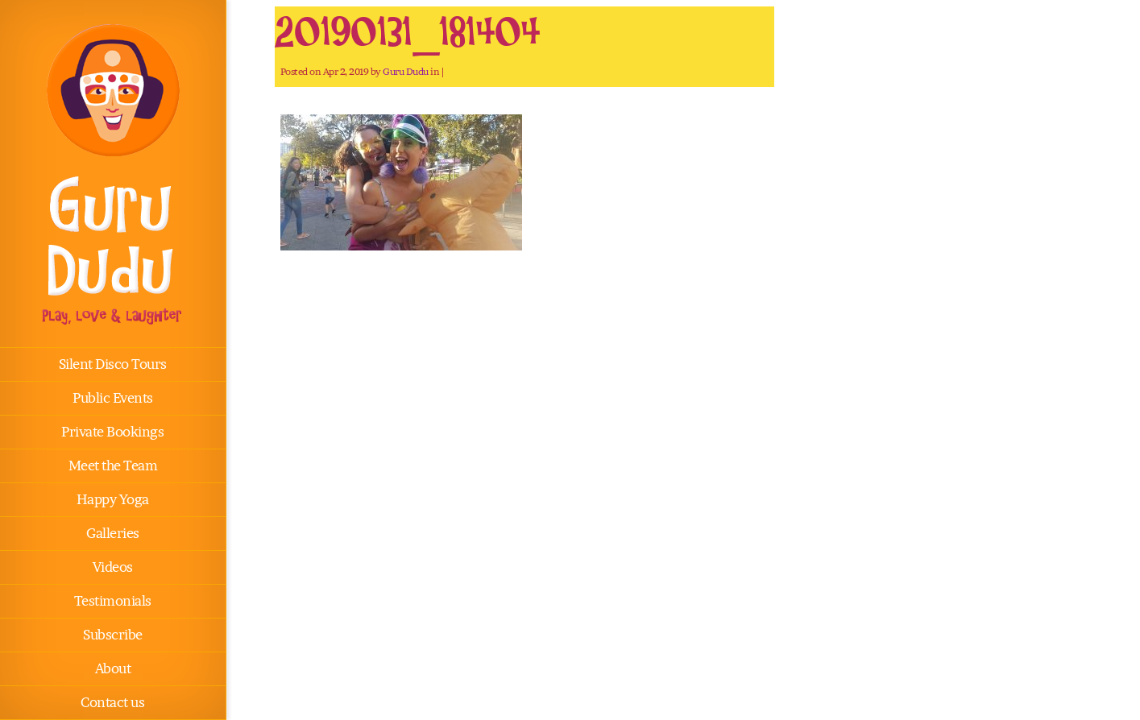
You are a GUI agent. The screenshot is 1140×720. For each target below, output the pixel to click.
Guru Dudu (406, 71)
